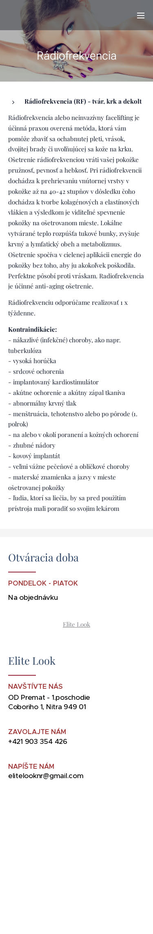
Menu (140, 15)
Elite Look (76, 624)
